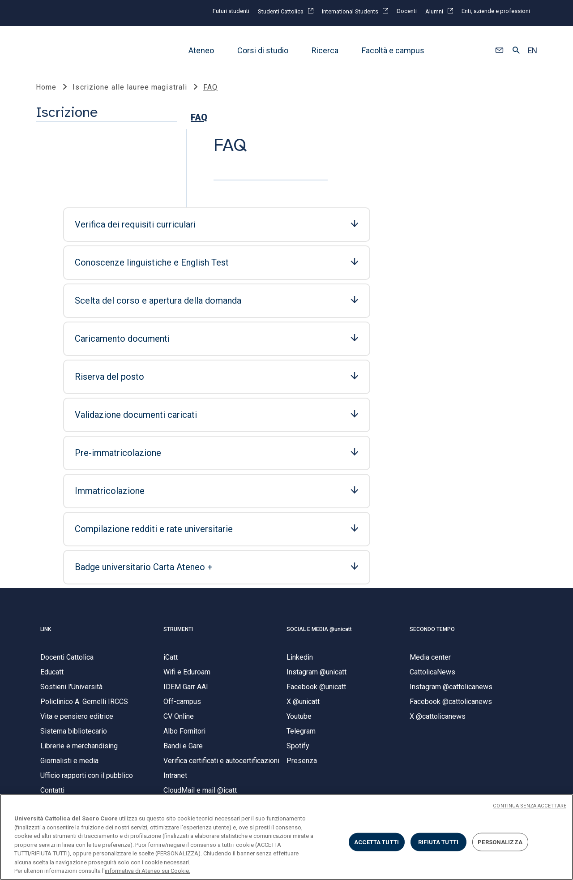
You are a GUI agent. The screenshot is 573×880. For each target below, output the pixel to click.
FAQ (48, 176)
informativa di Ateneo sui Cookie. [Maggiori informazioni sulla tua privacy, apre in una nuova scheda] (147, 870)
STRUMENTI (178, 609)
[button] (499, 50)
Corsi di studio (262, 50)
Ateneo (201, 50)
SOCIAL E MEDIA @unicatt (319, 609)
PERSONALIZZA (500, 841)
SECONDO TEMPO (432, 609)
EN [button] (532, 50)
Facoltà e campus (393, 50)
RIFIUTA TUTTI (438, 841)
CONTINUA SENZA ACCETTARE (529, 806)
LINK (45, 609)
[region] (286, 837)
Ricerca (325, 50)
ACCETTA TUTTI (376, 841)
